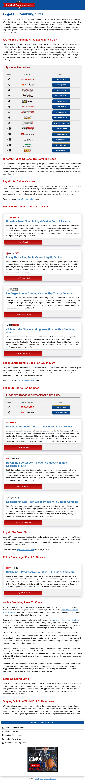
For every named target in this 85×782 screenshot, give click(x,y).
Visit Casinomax (61, 134)
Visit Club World (61, 128)
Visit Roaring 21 (61, 139)
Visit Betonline (61, 412)
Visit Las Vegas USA (61, 123)
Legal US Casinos (11, 731)
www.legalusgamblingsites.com (45, 779)
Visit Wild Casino (61, 145)
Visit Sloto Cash (61, 101)
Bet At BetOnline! (23, 487)
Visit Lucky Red (61, 112)
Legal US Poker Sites (13, 739)
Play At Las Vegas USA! (23, 314)
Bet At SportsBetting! (23, 523)
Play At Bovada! (23, 242)
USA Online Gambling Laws (15, 743)
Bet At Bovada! (23, 447)
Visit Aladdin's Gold (61, 117)
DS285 (60, 607)
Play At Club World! (23, 353)
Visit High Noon (61, 150)
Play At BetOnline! (23, 593)
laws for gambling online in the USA (65, 620)
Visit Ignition (61, 85)
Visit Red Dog (61, 107)
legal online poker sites (25, 550)
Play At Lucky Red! (23, 278)
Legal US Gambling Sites (14, 728)
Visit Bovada (61, 79)
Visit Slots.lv (61, 90)
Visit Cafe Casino (61, 96)
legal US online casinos (25, 199)
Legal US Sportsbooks (13, 735)
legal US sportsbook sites (26, 380)
